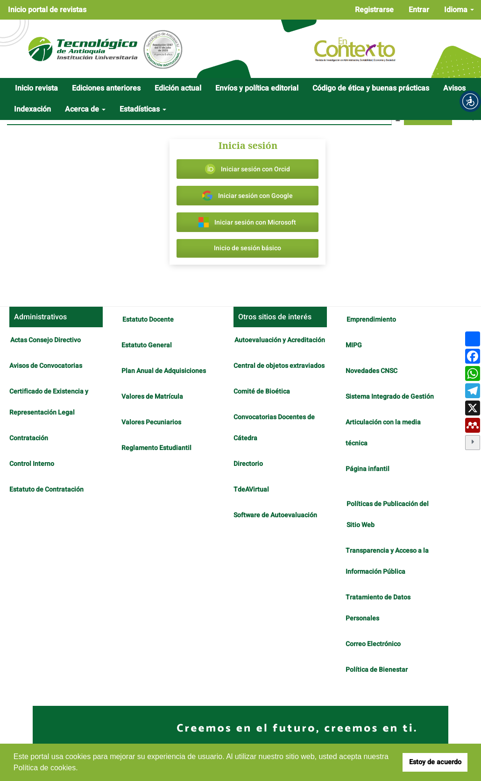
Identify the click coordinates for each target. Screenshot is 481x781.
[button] (470, 101)
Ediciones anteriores (106, 88)
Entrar (419, 9)
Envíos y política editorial (256, 88)
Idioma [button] (459, 9)
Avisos (454, 88)
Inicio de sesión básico (247, 248)
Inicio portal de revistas (47, 9)
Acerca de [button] (85, 109)
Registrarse (374, 9)
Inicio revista (36, 88)
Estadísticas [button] (143, 109)
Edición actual (178, 88)
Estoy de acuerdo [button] (435, 762)
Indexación (32, 109)
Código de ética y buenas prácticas (370, 88)
